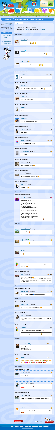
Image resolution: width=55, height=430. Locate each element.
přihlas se (27, 29)
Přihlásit (51, 5)
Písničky (40, 426)
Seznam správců (28, 426)
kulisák (11, 28)
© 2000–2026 (9, 426)
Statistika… (19, 421)
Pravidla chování (35, 426)
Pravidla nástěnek (7, 43)
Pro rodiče (21, 426)
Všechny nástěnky (7, 41)
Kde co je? (17, 426)
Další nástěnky (7, 32)
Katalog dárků (46, 426)
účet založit (42, 29)
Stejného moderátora (5, 38)
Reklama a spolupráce (27, 428)
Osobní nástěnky (7, 35)
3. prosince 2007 (7, 23)
